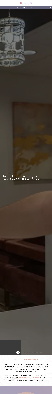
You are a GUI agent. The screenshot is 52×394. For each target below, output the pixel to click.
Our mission (36, 377)
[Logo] (26, 3)
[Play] (18, 352)
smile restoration (23, 377)
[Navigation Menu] (50, 7)
